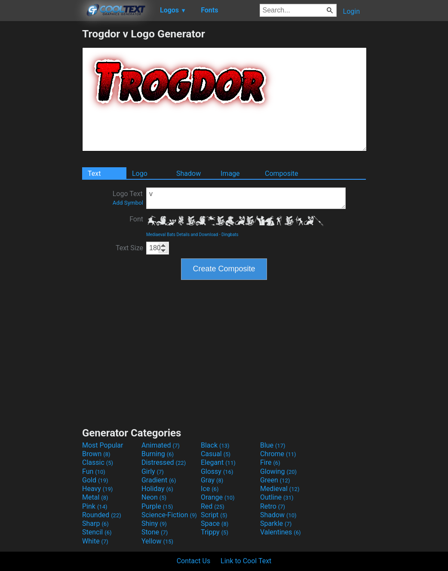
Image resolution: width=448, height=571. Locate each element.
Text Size (129, 248)
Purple (157, 506)
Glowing (278, 471)
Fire (270, 462)
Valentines (280, 532)
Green (275, 480)
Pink (94, 506)
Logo (139, 173)
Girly (152, 471)
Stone (154, 532)
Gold (95, 480)
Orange (218, 497)
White (95, 541)
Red (212, 506)
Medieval (280, 489)
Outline (277, 497)
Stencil (96, 532)
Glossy (217, 471)
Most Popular (102, 445)
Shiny (154, 523)
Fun (93, 471)
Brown (96, 454)
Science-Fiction (169, 515)
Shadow (188, 173)
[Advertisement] (40, 157)
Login (351, 11)
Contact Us (194, 561)
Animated (160, 445)
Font (136, 219)
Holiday (157, 489)
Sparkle (276, 523)
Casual (215, 454)
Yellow (157, 541)
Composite (281, 173)
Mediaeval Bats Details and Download (182, 234)
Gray (212, 480)
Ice (209, 489)
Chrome (278, 454)
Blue (272, 445)
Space (214, 523)
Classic (97, 462)
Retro (272, 506)
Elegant (218, 462)
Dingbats (230, 234)
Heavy (97, 489)
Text (94, 173)
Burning (157, 454)
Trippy (214, 532)
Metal (95, 497)
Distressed (163, 462)
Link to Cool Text (246, 561)
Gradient (158, 480)
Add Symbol (128, 203)
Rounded (101, 515)
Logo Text (128, 198)
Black (215, 445)
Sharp (95, 523)
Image (230, 173)
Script (214, 515)
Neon (153, 497)
